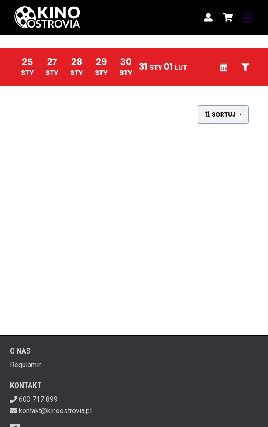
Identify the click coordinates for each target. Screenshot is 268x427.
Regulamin (26, 365)
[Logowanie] (208, 17)
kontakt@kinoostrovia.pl (55, 410)
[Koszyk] (226, 17)
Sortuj (220, 114)
